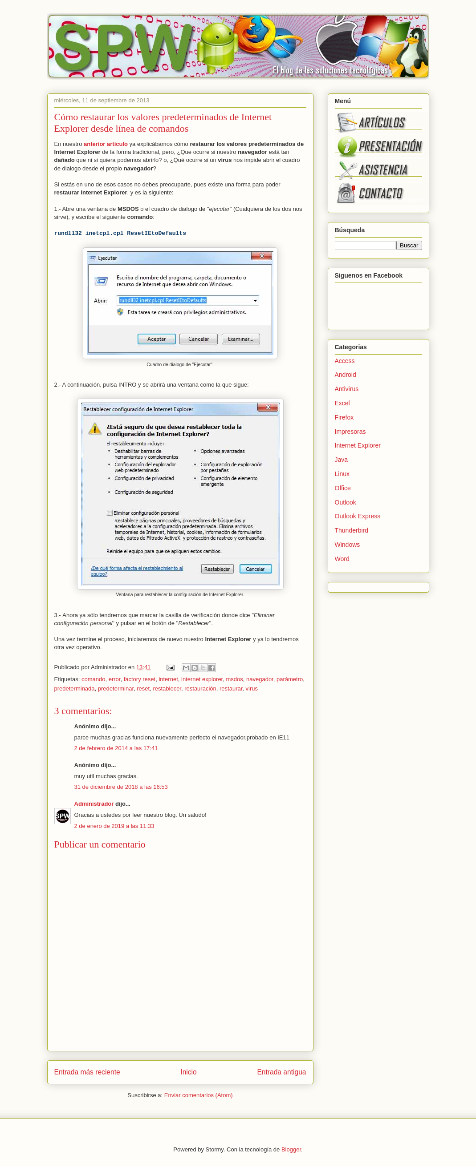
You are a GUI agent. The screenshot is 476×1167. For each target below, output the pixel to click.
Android (345, 374)
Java (341, 459)
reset (143, 688)
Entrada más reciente (87, 1072)
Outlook (345, 502)
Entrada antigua (281, 1072)
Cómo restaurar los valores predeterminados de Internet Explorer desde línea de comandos (163, 122)
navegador (259, 679)
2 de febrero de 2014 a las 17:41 (116, 748)
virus (252, 688)
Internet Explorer (358, 445)
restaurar (231, 688)
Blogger (291, 1149)
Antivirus (347, 388)
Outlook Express (358, 516)
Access (345, 360)
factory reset (140, 679)
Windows (347, 544)
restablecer (167, 688)
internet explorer (202, 679)
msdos (234, 679)
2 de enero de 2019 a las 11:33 (114, 826)
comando (93, 679)
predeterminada (74, 688)
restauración (200, 688)
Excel (342, 403)
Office (343, 488)
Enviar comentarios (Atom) (198, 1095)
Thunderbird (352, 530)
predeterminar (116, 688)
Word (342, 558)
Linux (342, 473)
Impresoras (350, 431)
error (115, 679)
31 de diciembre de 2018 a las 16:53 (121, 786)
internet (168, 679)
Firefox (344, 417)
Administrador (94, 803)
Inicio (188, 1072)
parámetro (290, 679)
